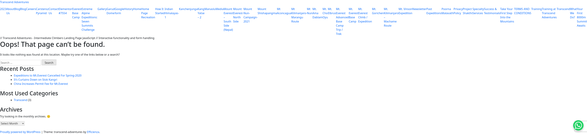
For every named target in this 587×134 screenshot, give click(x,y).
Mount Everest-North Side (238, 15)
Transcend (563, 9)
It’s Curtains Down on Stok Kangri (35, 80)
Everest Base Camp (77, 13)
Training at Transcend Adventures (549, 13)
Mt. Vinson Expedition (405, 11)
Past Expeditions (434, 11)
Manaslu (209, 9)
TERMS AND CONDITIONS (522, 11)
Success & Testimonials (492, 11)
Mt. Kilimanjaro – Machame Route (391, 17)
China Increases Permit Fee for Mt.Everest (41, 84)
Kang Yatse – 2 (201, 13)
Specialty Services (478, 11)
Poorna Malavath (447, 11)
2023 (3, 9)
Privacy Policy (458, 11)
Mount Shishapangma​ (267, 11)
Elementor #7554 (65, 11)
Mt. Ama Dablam (317, 13)
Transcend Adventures (14, 2)
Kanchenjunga (188, 9)
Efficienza (93, 132)
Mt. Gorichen (378, 11)
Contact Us (54, 11)
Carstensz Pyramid (42, 11)
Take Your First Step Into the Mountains (507, 15)
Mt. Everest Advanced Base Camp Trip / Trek (342, 21)
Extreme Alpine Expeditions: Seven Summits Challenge (90, 19)
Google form (119, 11)
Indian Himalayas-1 (172, 13)
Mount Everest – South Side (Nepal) (228, 19)
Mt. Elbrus (332, 11)
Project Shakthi (468, 11)
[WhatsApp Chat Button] (578, 125)
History (128, 9)
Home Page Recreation (148, 13)
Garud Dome (111, 11)
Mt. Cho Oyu (325, 13)
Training (536, 9)
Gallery (102, 9)
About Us (10, 11)
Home (137, 9)
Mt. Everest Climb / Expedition (365, 15)
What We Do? (573, 13)
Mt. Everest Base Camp (353, 15)
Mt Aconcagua (284, 11)
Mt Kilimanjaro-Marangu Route (299, 15)
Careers (31, 9)
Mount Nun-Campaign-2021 (251, 15)
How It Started (160, 11)
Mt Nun (310, 11)
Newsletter (419, 9)
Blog (17, 9)
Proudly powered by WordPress (20, 132)
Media (219, 9)
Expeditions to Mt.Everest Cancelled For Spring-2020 (47, 75)
